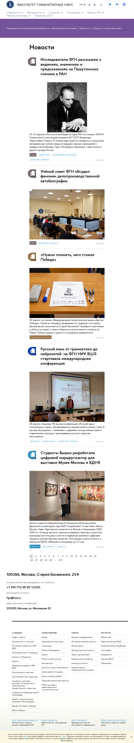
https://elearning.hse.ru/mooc (113, 720)
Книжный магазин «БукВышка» (113, 646)
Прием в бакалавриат (51, 650)
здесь (25, 736)
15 (95, 556)
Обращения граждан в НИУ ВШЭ (23, 666)
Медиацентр (106, 654)
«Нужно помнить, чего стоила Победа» (67, 257)
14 (90, 556)
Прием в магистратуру (51, 659)
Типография (106, 650)
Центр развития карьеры (52, 672)
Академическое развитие (82, 659)
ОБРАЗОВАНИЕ (49, 633)
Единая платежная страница (24, 706)
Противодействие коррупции (25, 676)
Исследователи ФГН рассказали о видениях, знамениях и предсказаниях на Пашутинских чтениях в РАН (71, 66)
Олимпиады (47, 646)
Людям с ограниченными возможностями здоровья (23, 700)
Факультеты (85, 28)
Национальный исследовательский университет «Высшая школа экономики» (42, 28)
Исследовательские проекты (83, 641)
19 (46, 560)
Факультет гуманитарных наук (45, 4)
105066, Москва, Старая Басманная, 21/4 (43, 574)
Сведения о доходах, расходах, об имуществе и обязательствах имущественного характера (24, 684)
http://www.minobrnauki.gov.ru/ (25, 720)
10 (71, 556)
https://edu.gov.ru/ (50, 720)
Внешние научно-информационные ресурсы (82, 668)
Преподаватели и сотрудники (25, 652)
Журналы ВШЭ (107, 659)
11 (76, 556)
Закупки (15, 661)
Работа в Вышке (18, 710)
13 (86, 556)
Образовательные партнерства (55, 680)
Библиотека (106, 637)
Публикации (106, 663)
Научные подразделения (81, 637)
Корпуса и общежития (21, 657)
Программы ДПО (43, 15)
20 (50, 560)
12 (81, 556)
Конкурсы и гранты (79, 663)
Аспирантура (47, 663)
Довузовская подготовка (52, 641)
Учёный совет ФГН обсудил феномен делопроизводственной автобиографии (70, 176)
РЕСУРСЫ (106, 633)
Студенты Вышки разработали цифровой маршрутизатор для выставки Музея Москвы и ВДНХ (70, 457)
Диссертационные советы (82, 650)
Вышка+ (45, 654)
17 (36, 560)
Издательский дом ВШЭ (111, 641)
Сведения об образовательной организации (25, 693)
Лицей (44, 637)
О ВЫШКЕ (17, 633)
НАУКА (75, 633)
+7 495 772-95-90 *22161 (23, 587)
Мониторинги (77, 646)
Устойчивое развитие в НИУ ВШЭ (24, 647)
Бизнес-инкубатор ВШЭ (52, 676)
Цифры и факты (18, 637)
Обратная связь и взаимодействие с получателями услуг (50, 687)
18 (41, 560)
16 (31, 560)
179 (60, 560)
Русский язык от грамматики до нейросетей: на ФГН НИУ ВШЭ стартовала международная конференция (69, 356)
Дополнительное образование (55, 667)
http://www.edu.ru (79, 720)
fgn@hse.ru (14, 598)
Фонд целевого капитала (23, 672)
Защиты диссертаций (80, 654)
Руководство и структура (23, 641)
